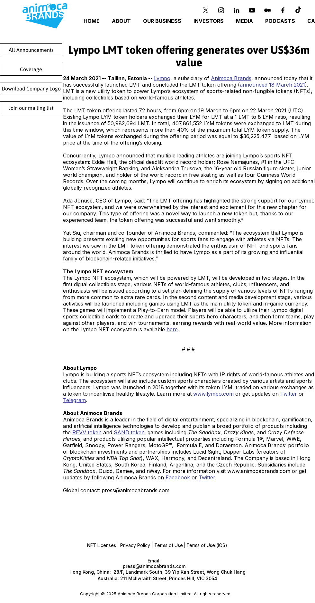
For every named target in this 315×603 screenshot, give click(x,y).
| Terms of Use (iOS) (205, 545)
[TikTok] (298, 10)
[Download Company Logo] (31, 88)
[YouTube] (252, 10)
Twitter (288, 394)
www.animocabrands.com (258, 471)
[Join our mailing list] (31, 107)
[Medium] (267, 10)
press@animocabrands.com (135, 490)
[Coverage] (31, 69)
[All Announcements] (31, 49)
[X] (206, 10)
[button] (163, 21)
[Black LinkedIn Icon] (236, 10)
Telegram (74, 400)
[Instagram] (221, 10)
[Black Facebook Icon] (283, 10)
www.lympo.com (213, 394)
